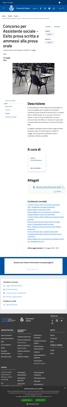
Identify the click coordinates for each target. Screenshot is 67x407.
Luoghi (52, 350)
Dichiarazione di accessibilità (38, 385)
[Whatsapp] (53, 8)
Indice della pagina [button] (10, 101)
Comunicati (53, 338)
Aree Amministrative (7, 338)
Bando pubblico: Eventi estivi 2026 (39, 209)
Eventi (52, 353)
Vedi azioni (58, 27)
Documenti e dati (6, 356)
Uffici (2, 341)
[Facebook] (40, 8)
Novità (10, 16)
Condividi (49, 27)
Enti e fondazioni (6, 345)
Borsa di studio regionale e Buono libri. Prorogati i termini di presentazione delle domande (44, 223)
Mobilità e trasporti (23, 356)
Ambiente (37, 352)
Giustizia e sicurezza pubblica (40, 342)
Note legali (37, 381)
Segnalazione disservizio (21, 379)
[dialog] (33, 396)
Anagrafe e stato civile (24, 336)
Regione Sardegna (8, 2)
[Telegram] (48, 8)
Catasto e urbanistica (23, 351)
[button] (33, 404)
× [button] (65, 388)
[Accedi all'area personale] (59, 2)
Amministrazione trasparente (39, 373)
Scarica (57, 191)
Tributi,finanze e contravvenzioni (38, 347)
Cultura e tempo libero (24, 340)
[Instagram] (44, 8)
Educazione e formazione (38, 336)
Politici (3, 348)
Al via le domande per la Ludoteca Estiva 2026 (43, 231)
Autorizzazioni (38, 361)
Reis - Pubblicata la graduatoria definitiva (41, 207)
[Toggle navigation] (3, 8)
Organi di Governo (6, 335)
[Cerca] (63, 8)
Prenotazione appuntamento (21, 373)
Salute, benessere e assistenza (39, 356)
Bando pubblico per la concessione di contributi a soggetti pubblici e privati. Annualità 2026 (44, 213)
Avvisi (16, 16)
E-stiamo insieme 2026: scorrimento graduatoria (44, 205)
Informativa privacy (39, 378)
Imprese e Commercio (23, 345)
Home (4, 16)
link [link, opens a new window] (50, 396)
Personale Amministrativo (5, 352)
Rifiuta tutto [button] (40, 400)
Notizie (52, 335)
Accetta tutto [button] (26, 400)
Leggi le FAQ (21, 383)
